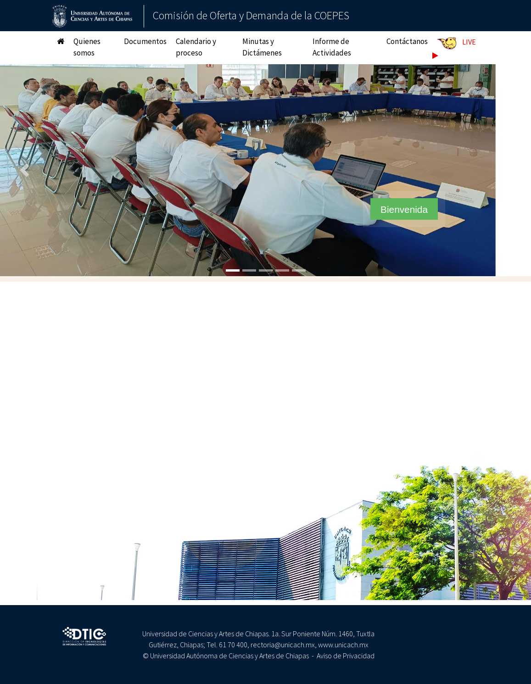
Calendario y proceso (196, 47)
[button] (26, 170)
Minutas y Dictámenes (262, 47)
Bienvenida (404, 209)
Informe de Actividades (332, 47)
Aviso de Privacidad (345, 655)
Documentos (145, 41)
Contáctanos (407, 41)
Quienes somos (87, 47)
